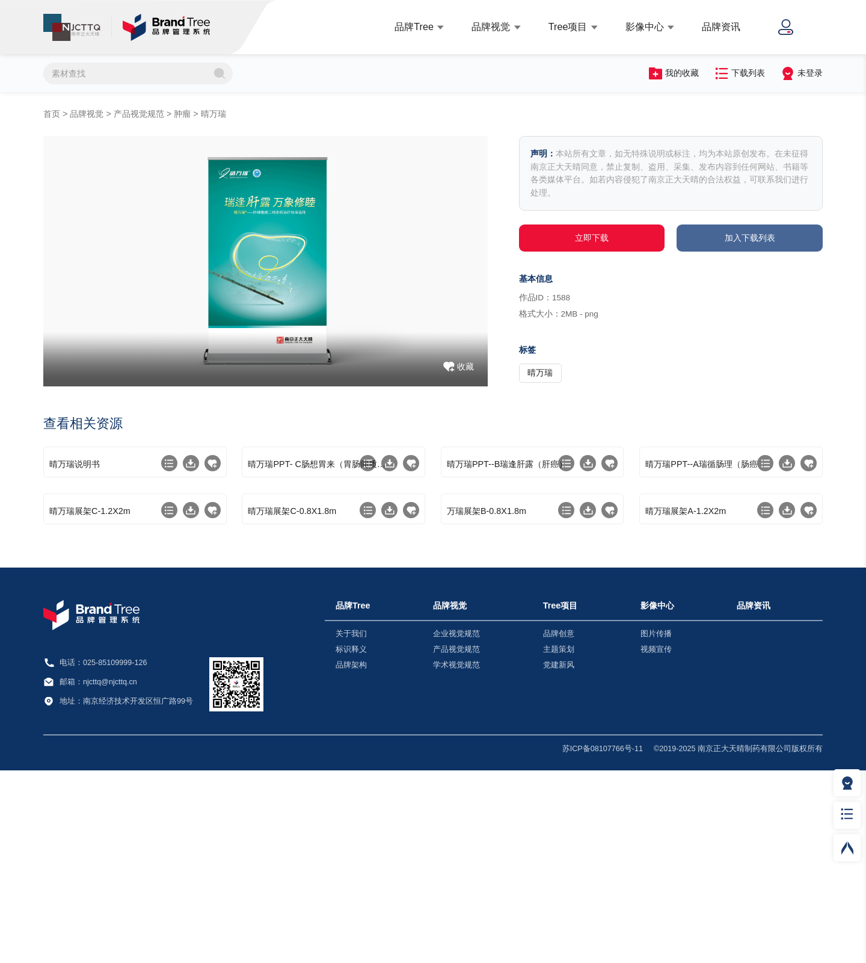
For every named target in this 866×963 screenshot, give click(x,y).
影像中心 (644, 26)
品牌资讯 (721, 26)
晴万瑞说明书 (74, 560)
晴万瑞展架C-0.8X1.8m (292, 703)
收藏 (465, 366)
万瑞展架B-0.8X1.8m (486, 703)
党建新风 (558, 857)
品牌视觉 (490, 26)
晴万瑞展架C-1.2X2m (90, 703)
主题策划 (558, 842)
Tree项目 (568, 26)
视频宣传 (656, 842)
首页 (51, 114)
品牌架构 (351, 857)
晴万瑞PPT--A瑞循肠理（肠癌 (701, 560)
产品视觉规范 (139, 114)
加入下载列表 (750, 238)
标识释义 (351, 842)
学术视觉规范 (456, 857)
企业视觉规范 (456, 826)
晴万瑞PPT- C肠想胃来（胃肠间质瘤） (320, 560)
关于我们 (351, 826)
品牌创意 (558, 826)
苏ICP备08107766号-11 (602, 941)
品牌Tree (414, 26)
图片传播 (656, 826)
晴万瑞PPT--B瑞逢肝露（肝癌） (507, 560)
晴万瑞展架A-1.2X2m (685, 703)
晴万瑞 (213, 114)
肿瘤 (182, 114)
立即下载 (592, 238)
